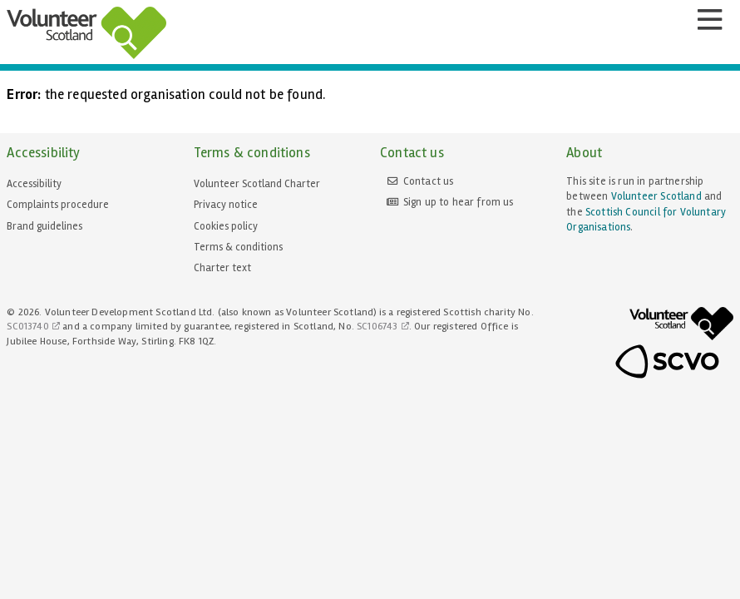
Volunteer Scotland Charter (257, 184)
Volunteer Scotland (656, 196)
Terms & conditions (238, 247)
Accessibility (34, 184)
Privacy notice (226, 204)
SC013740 (27, 326)
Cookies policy (226, 226)
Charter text (222, 268)
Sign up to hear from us (458, 202)
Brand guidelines (44, 226)
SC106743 (377, 326)
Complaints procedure (58, 204)
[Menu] (709, 20)
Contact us (428, 181)
